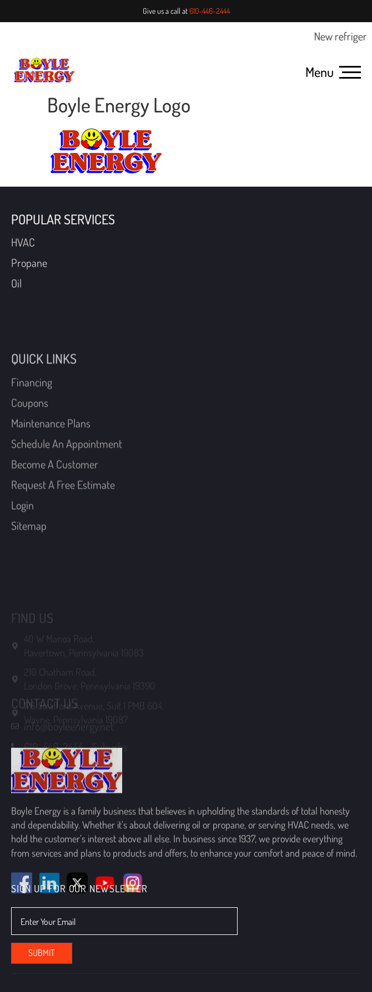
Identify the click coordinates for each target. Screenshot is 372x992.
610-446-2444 (209, 11)
